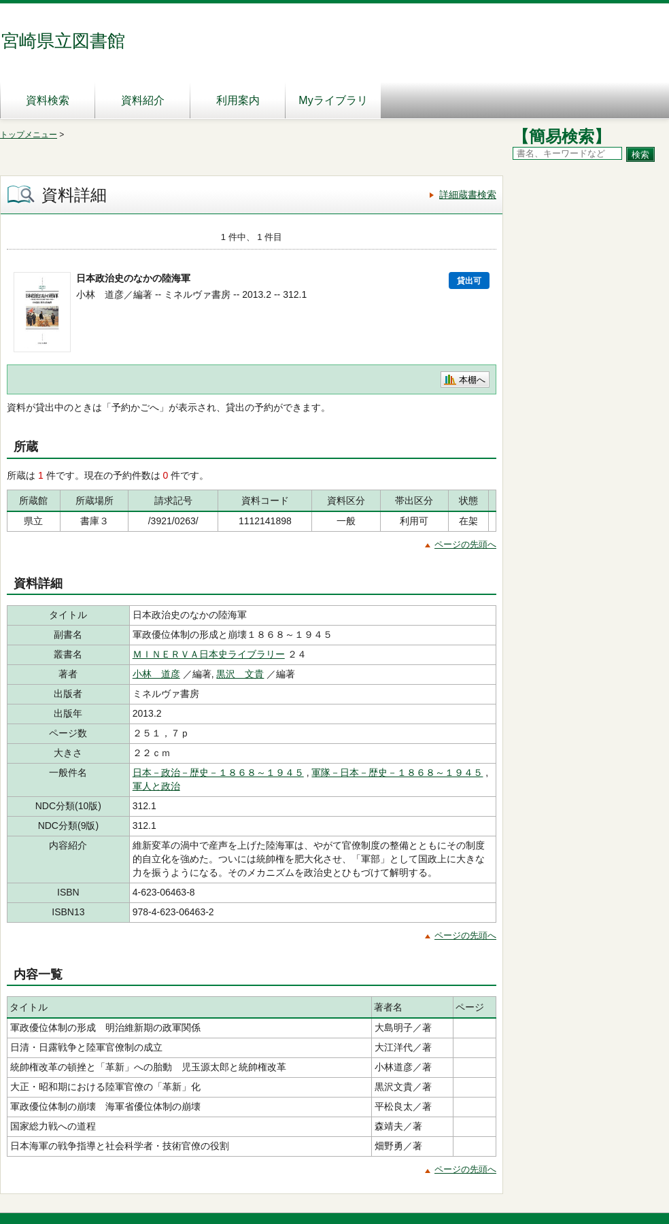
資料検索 (47, 100)
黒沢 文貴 (240, 673)
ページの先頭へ (465, 544)
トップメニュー (28, 134)
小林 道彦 (156, 673)
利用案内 (238, 100)
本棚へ (472, 380)
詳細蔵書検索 (467, 194)
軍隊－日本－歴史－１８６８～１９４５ (397, 772)
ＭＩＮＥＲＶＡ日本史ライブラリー (209, 654)
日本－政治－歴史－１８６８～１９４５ (218, 772)
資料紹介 (143, 100)
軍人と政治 (156, 786)
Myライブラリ (332, 100)
